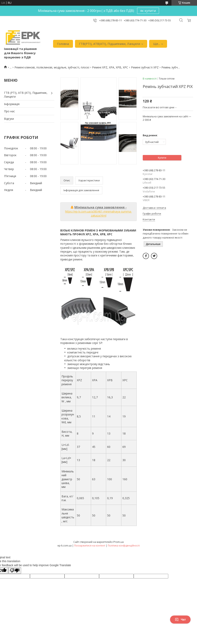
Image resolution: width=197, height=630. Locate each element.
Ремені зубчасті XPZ (145, 67)
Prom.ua (118, 542)
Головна (63, 44)
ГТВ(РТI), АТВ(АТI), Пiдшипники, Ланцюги (109, 44)
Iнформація (11, 104)
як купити (148, 10)
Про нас (9, 111)
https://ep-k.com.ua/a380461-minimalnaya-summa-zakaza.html (98, 213)
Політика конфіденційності (124, 545)
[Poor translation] (14, 570)
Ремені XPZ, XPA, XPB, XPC (110, 67)
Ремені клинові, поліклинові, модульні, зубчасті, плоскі (51, 67)
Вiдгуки (9, 119)
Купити (162, 157)
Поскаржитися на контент (89, 545)
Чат (180, 619)
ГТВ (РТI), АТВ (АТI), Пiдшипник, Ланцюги (25, 95)
